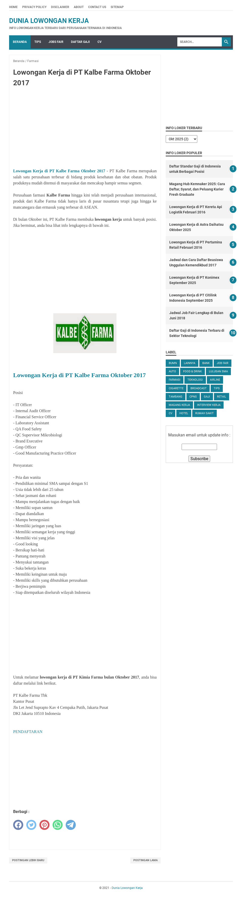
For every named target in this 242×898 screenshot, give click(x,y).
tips (217, 388)
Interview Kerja (209, 405)
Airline (215, 379)
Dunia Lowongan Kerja (49, 20)
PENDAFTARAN (27, 731)
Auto (172, 371)
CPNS (193, 396)
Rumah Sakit (204, 413)
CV (100, 42)
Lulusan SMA (218, 371)
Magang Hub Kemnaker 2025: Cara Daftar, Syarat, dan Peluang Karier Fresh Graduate (197, 189)
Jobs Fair (56, 42)
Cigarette (176, 388)
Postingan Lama (145, 860)
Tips (37, 42)
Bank (206, 363)
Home (13, 7)
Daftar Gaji (80, 42)
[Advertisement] (85, 128)
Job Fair (222, 363)
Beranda (20, 42)
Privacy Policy (34, 7)
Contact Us (97, 7)
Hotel (183, 413)
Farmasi (174, 379)
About (79, 7)
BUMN (173, 363)
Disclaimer (60, 7)
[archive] (181, 139)
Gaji (207, 396)
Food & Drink (192, 371)
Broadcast (198, 388)
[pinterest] (44, 825)
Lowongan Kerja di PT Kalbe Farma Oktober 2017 (59, 171)
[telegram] (71, 825)
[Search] (199, 41)
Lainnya (189, 363)
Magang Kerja (179, 405)
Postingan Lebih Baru (28, 860)
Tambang (175, 396)
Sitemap (117, 7)
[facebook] (18, 825)
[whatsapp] (58, 825)
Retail (221, 396)
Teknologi (195, 379)
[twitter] (31, 825)
